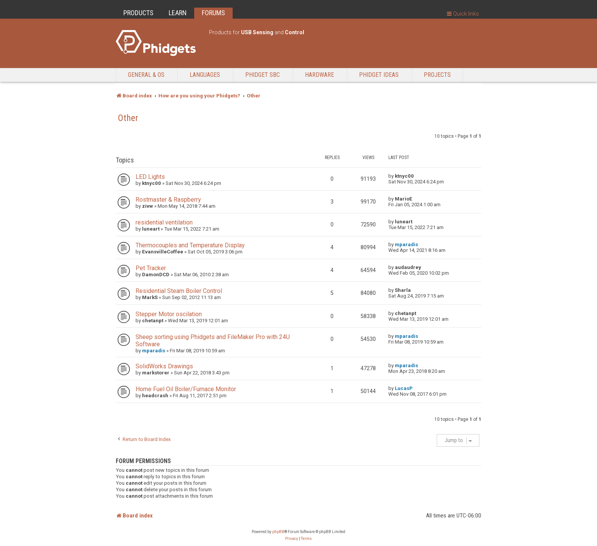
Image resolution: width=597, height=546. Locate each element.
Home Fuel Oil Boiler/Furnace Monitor (186, 389)
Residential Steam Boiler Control (179, 290)
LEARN (178, 13)
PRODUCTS (138, 13)
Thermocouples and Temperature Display (190, 245)
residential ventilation (164, 222)
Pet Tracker (151, 268)
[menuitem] (291, 538)
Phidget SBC (262, 74)
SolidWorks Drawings (164, 366)
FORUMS (213, 13)
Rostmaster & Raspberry (168, 199)
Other (128, 118)
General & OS (146, 74)
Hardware (319, 74)
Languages (205, 74)
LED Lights (150, 176)
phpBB (278, 532)
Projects (437, 74)
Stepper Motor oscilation (169, 314)
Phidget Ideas (379, 74)
